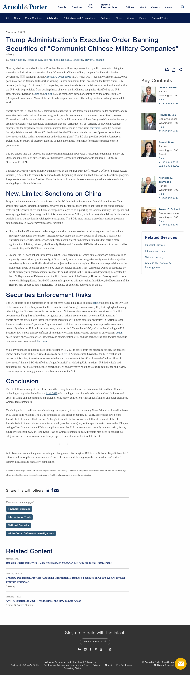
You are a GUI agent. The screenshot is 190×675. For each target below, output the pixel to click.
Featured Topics (160, 18)
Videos (130, 18)
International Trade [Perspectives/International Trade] (19, 517)
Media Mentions (33, 18)
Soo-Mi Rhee (50, 59)
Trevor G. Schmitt (94, 59)
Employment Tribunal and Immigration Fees (66, 665)
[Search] (182, 6)
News (17, 18)
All (7, 18)
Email (162, 99)
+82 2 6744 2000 (169, 166)
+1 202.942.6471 (168, 225)
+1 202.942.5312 (168, 162)
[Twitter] (95, 649)
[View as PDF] (173, 69)
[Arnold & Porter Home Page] (25, 6)
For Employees (124, 665)
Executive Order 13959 (58, 76)
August (48, 93)
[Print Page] (166, 69)
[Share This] (180, 69)
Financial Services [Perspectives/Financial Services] (19, 509)
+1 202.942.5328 (168, 103)
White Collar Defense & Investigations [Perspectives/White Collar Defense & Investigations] (31, 533)
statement (95, 127)
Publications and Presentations (79, 18)
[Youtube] (101, 649)
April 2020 (51, 393)
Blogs (119, 18)
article (96, 302)
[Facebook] (52, 490)
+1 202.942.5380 (168, 131)
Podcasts (105, 18)
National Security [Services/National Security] (154, 257)
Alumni (108, 665)
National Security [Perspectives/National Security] (18, 525)
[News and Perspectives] (109, 649)
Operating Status (72, 668)
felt (66, 353)
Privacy (96, 665)
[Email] (56, 490)
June (37, 93)
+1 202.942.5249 (168, 197)
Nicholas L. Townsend (71, 59)
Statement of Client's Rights (25, 665)
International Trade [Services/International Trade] (155, 251)
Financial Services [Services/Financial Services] (154, 244)
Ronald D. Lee (34, 59)
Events (142, 18)
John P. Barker (17, 59)
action (119, 332)
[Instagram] (85, 649)
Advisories (52, 18)
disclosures (42, 341)
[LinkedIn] (48, 490)
